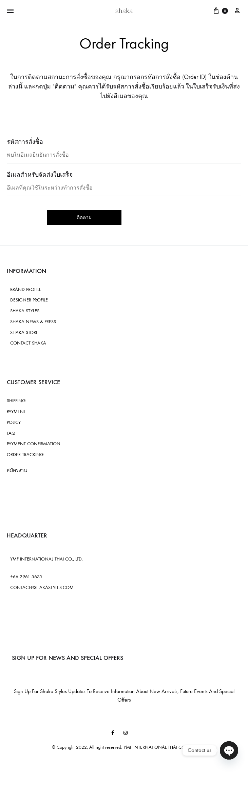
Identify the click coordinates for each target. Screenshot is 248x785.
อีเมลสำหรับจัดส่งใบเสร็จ (40, 174)
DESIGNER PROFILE (29, 300)
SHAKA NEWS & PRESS (33, 322)
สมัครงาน (17, 470)
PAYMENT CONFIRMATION (33, 444)
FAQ (11, 433)
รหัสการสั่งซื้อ (25, 141)
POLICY (14, 422)
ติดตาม (84, 217)
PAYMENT (16, 411)
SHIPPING (16, 401)
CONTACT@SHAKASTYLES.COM (42, 587)
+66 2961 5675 (26, 577)
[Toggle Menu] (10, 11)
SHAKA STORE (24, 332)
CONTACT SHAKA (28, 343)
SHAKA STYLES (24, 311)
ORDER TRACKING (25, 454)
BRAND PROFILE (25, 289)
